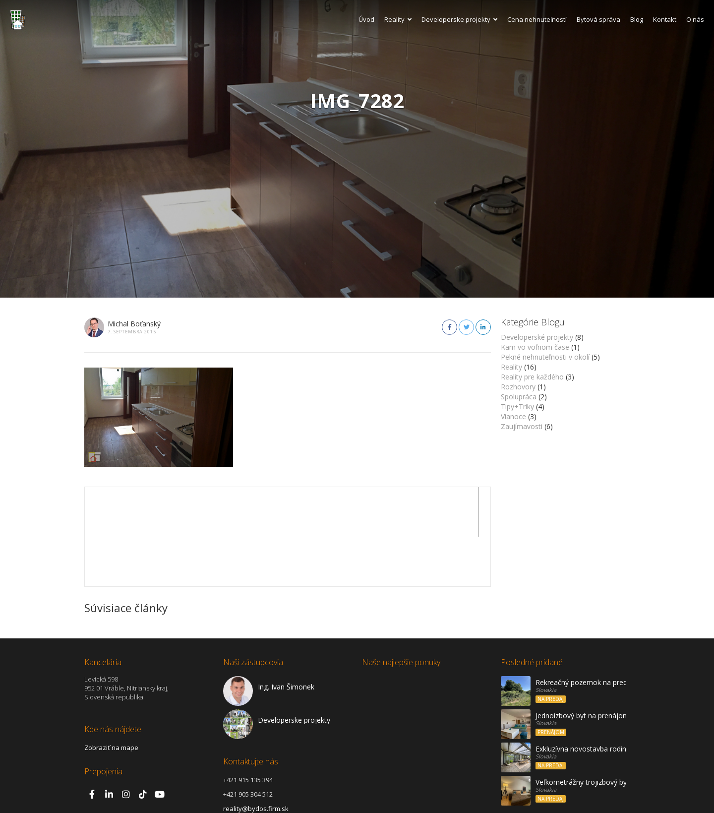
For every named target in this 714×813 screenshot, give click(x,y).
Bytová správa (598, 19)
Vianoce (513, 416)
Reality (398, 19)
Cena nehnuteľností (537, 19)
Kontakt (664, 19)
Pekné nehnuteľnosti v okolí (545, 357)
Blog (636, 19)
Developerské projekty (537, 337)
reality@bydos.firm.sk (256, 758)
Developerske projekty (459, 19)
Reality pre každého (532, 376)
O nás (695, 19)
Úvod (366, 19)
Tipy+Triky (517, 406)
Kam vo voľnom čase (535, 347)
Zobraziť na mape (111, 697)
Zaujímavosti (521, 426)
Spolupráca (518, 396)
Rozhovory (518, 386)
